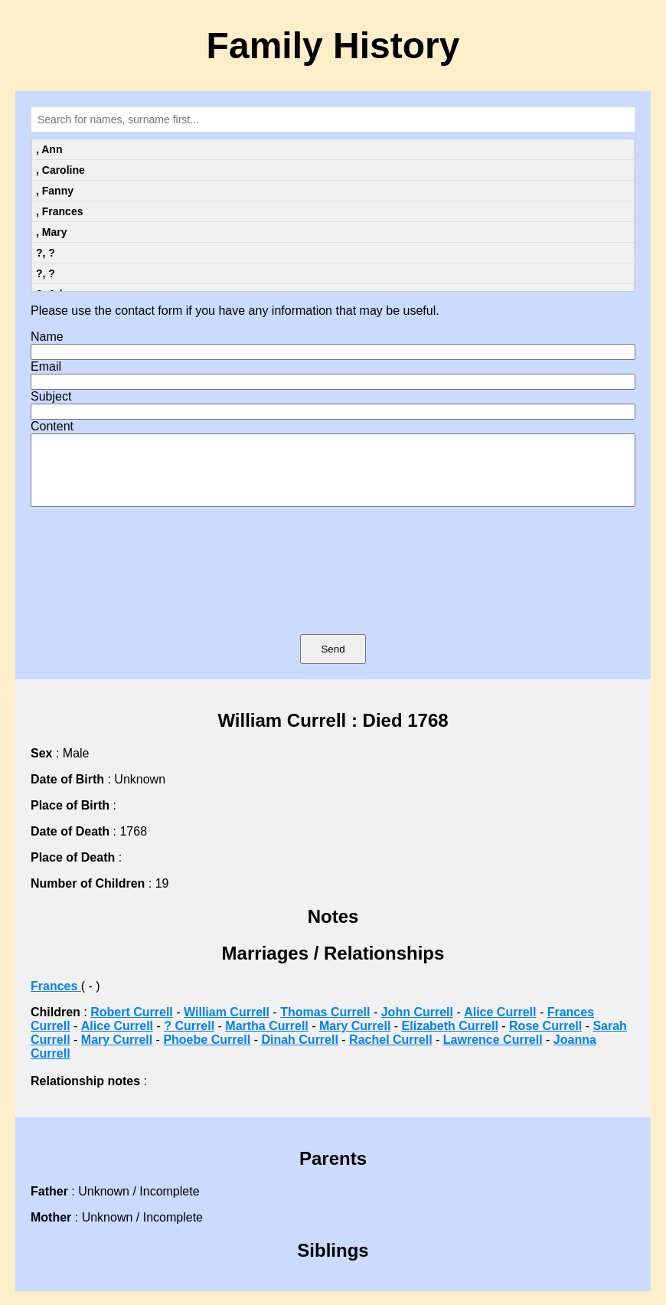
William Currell (226, 1025)
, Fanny (54, 191)
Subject (51, 396)
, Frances (59, 211)
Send (332, 663)
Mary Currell (354, 1039)
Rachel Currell (390, 1053)
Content (52, 426)
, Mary (51, 232)
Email (46, 366)
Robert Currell (131, 1025)
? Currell (189, 1039)
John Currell (417, 1025)
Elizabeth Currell (450, 1039)
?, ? (45, 253)
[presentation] (333, 593)
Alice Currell (500, 1025)
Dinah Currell (299, 1053)
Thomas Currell (325, 1025)
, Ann (49, 149)
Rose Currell (545, 1039)
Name (47, 336)
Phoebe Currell (206, 1053)
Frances (56, 999)
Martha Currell (266, 1039)
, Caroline (60, 170)
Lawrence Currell (493, 1053)
